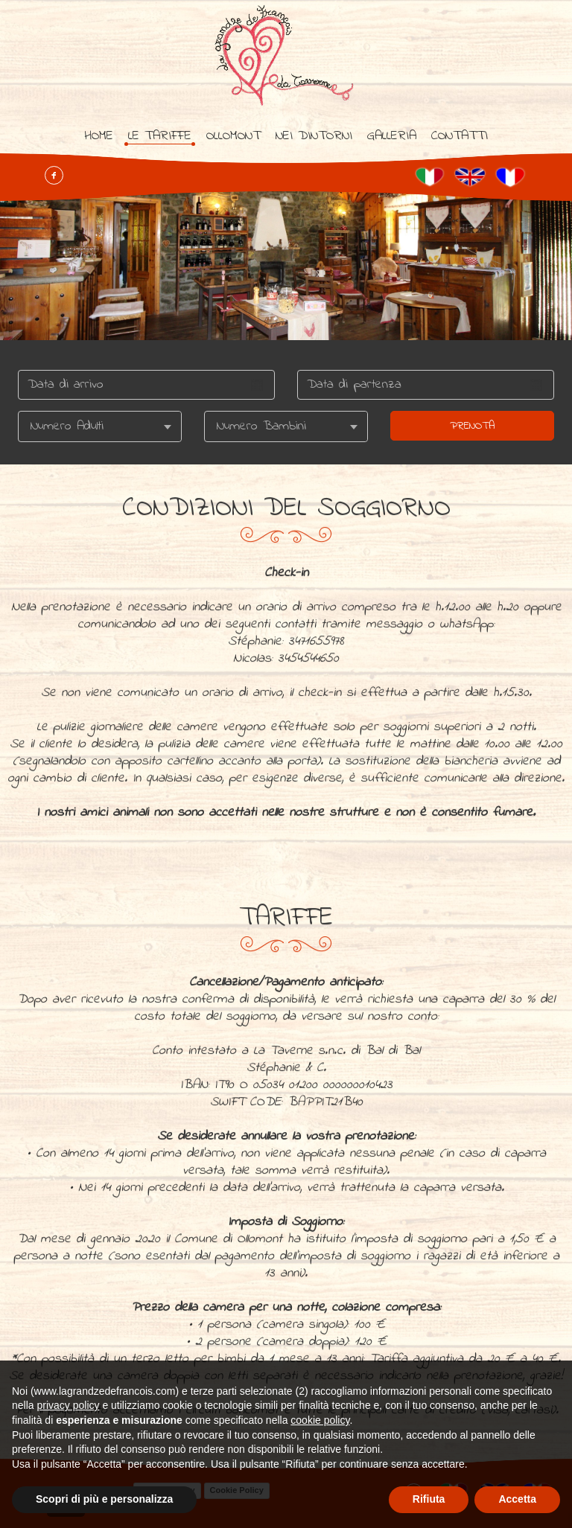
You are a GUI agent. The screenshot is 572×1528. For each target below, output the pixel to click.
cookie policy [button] (319, 1420)
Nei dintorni (314, 136)
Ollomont (233, 136)
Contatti (459, 136)
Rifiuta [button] (429, 1499)
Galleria (391, 136)
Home (98, 136)
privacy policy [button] (67, 1405)
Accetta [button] (517, 1499)
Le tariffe (159, 136)
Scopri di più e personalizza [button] (104, 1499)
